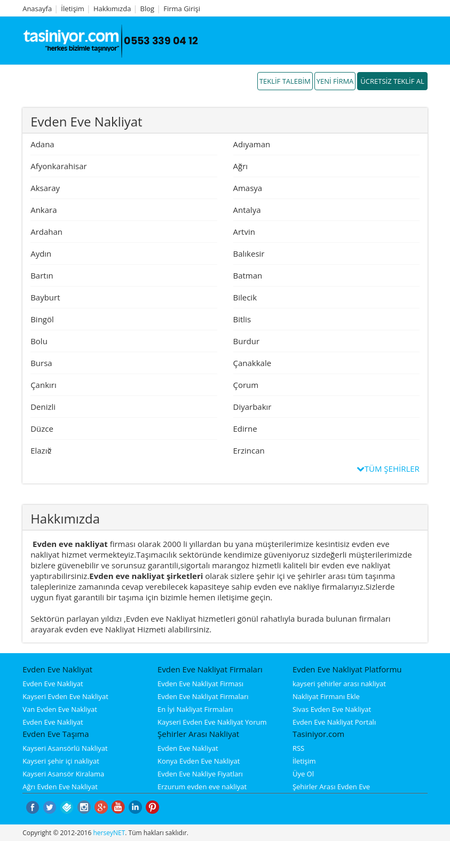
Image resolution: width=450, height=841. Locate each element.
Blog (147, 8)
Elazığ (40, 450)
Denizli (43, 406)
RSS (298, 748)
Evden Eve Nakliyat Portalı (334, 722)
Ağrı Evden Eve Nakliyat (60, 786)
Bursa (41, 363)
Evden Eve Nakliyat (52, 683)
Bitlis (242, 319)
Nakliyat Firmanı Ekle (326, 696)
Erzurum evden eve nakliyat (202, 786)
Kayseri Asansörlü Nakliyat (65, 748)
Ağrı (240, 166)
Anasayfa (37, 8)
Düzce (41, 428)
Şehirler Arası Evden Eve (331, 786)
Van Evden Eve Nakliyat (59, 709)
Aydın (40, 253)
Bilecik (245, 297)
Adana (42, 144)
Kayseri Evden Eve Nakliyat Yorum (211, 722)
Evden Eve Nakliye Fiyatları (200, 774)
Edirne (245, 428)
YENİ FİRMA (335, 81)
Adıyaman (252, 144)
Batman (248, 275)
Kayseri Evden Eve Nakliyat (65, 696)
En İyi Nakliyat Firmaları (195, 709)
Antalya (247, 209)
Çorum (246, 384)
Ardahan (46, 231)
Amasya (248, 188)
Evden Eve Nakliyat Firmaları (203, 696)
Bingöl (42, 319)
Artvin (244, 231)
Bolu (39, 341)
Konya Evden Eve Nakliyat (198, 761)
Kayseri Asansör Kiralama (63, 774)
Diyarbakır (252, 406)
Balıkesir (249, 253)
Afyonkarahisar (58, 166)
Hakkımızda (112, 8)
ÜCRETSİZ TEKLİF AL (392, 81)
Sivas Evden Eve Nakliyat (332, 709)
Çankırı (43, 384)
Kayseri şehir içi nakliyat (60, 761)
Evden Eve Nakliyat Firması (200, 683)
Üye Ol (303, 774)
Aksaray (45, 188)
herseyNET (109, 832)
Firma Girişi (181, 8)
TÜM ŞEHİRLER (388, 468)
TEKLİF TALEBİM (285, 81)
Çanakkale (252, 363)
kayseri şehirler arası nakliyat (339, 683)
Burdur (246, 341)
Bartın (41, 275)
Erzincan (249, 450)
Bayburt (45, 297)
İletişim (72, 8)
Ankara (43, 209)
